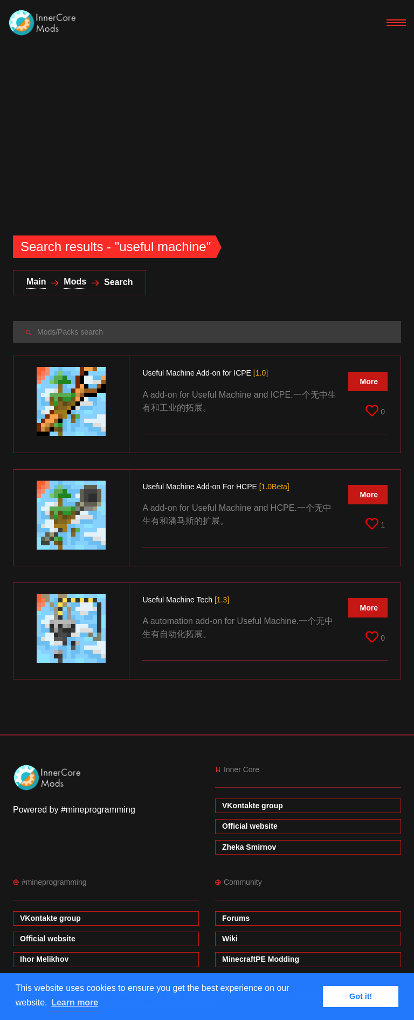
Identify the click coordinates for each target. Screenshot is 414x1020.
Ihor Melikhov (44, 959)
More (369, 381)
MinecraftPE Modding (260, 959)
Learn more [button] (74, 1002)
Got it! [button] (360, 996)
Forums (236, 918)
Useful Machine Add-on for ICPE (205, 373)
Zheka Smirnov (249, 847)
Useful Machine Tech (185, 600)
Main (36, 281)
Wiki (230, 938)
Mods (75, 281)
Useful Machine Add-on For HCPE (215, 486)
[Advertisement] (207, 127)
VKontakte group (252, 805)
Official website (250, 826)
